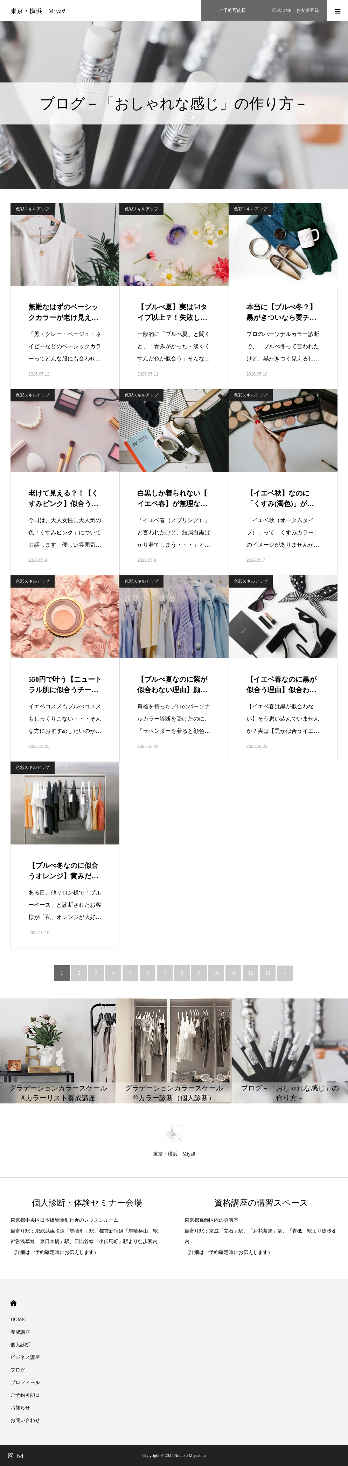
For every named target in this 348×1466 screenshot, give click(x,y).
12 (250, 973)
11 (233, 973)
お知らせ (20, 1407)
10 (216, 973)
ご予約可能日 (25, 1395)
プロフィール (25, 1382)
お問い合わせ (25, 1420)
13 (267, 973)
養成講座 (20, 1332)
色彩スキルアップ (32, 208)
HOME (13, 1303)
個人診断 (20, 1344)
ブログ (18, 1370)
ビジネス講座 (25, 1357)
